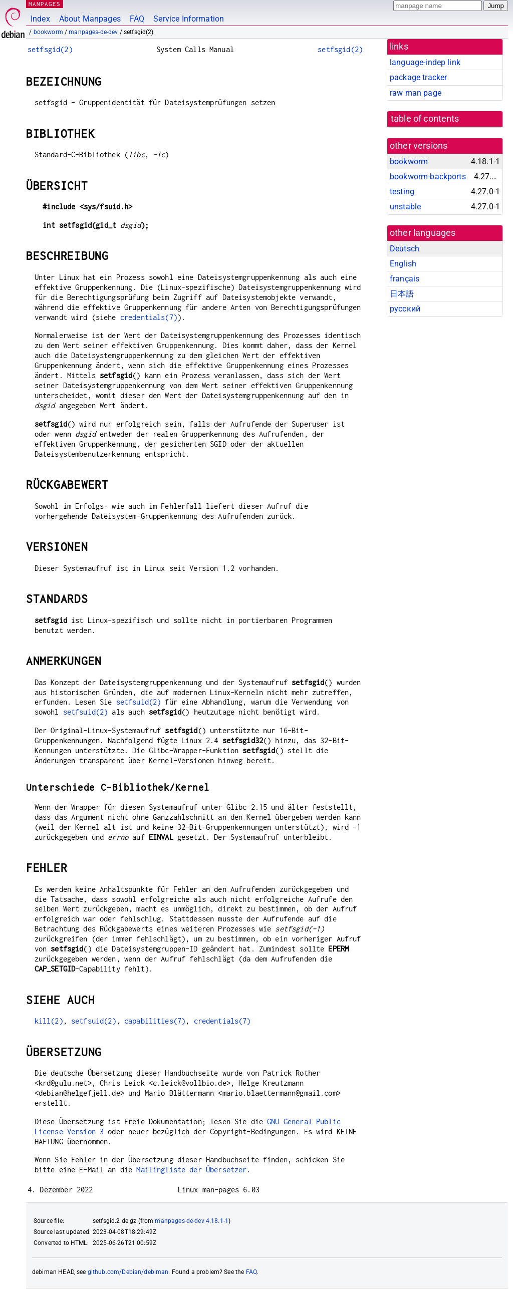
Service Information (188, 19)
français (404, 278)
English (403, 263)
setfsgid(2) (50, 49)
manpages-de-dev (93, 32)
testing (402, 191)
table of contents (425, 119)
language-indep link (425, 62)
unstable (405, 206)
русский (405, 308)
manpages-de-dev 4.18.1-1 (191, 1220)
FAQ (137, 19)
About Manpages (90, 19)
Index (40, 19)
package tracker (418, 77)
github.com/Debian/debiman (128, 1271)
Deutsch (404, 248)
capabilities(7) (154, 1021)
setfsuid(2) (138, 702)
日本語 (402, 293)
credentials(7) (148, 317)
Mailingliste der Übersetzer (191, 1169)
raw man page (415, 93)
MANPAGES (45, 4)
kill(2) (49, 1021)
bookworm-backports (428, 176)
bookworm (48, 32)
